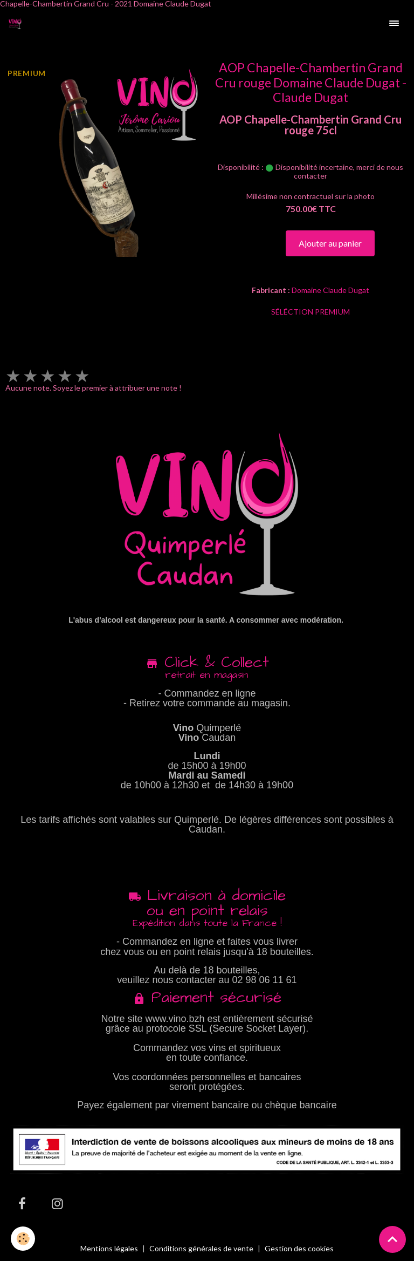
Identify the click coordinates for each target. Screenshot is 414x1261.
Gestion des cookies (299, 1248)
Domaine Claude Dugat (330, 290)
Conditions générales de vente (201, 1248)
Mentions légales (109, 1248)
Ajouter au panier (330, 243)
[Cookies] (23, 1238)
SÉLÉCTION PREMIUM (310, 311)
